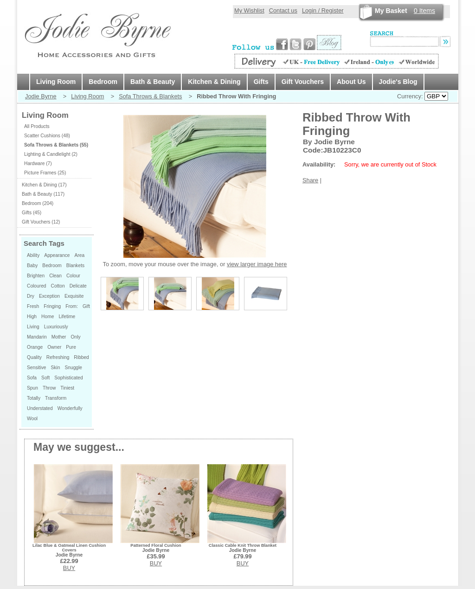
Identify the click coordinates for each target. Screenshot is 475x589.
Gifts (261, 81)
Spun (32, 388)
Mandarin (37, 336)
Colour (73, 275)
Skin (55, 367)
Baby (32, 265)
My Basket (391, 10)
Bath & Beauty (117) (43, 194)
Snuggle (73, 367)
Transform (55, 398)
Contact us (283, 10)
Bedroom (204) (37, 203)
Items (424, 10)
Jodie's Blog (398, 81)
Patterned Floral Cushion (155, 545)
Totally (33, 398)
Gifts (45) (31, 212)
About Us (351, 81)
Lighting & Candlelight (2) (50, 154)
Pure (71, 347)
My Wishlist (249, 10)
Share (310, 180)
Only (76, 336)
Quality (34, 357)
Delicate (78, 285)
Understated (40, 408)
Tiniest (67, 388)
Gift (86, 306)
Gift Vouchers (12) (41, 221)
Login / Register (323, 10)
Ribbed (81, 357)
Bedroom (103, 81)
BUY (69, 567)
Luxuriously (56, 326)
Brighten (36, 275)
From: (71, 306)
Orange (35, 347)
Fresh (33, 306)
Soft (45, 377)
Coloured (36, 285)
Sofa (32, 377)
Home (47, 316)
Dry (30, 296)
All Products (37, 126)
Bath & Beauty (152, 81)
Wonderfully (70, 408)
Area (80, 255)
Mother (58, 336)
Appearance (57, 255)
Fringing (52, 306)
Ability (33, 255)
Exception (49, 296)
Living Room (56, 81)
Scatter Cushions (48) (47, 135)
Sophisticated (68, 377)
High (32, 316)
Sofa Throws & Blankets (150, 96)
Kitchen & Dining (214, 81)
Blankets (75, 265)
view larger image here (257, 264)
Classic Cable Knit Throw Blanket (242, 545)
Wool (32, 418)
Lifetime (66, 316)
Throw (49, 388)
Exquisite (74, 296)
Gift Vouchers (303, 81)
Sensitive (36, 367)
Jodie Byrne (41, 96)
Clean (55, 275)
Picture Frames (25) (45, 172)
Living (33, 326)
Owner (54, 347)
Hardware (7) (38, 163)
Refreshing (58, 357)
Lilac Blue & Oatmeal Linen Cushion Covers (69, 547)
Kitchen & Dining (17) (44, 184)
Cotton (58, 285)
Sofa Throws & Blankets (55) (56, 144)
